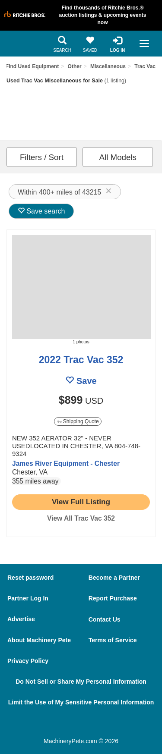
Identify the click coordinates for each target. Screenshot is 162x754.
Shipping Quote (78, 421)
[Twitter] (85, 725)
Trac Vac (145, 66)
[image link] (81, 287)
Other (75, 66)
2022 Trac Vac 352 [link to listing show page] (81, 359)
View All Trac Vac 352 (81, 518)
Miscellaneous (108, 66)
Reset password (30, 577)
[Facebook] (60, 725)
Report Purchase (113, 598)
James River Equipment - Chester (66, 463)
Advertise (21, 619)
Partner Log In (27, 598)
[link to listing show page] (81, 502)
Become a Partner (114, 577)
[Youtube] (109, 725)
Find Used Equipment (32, 66)
